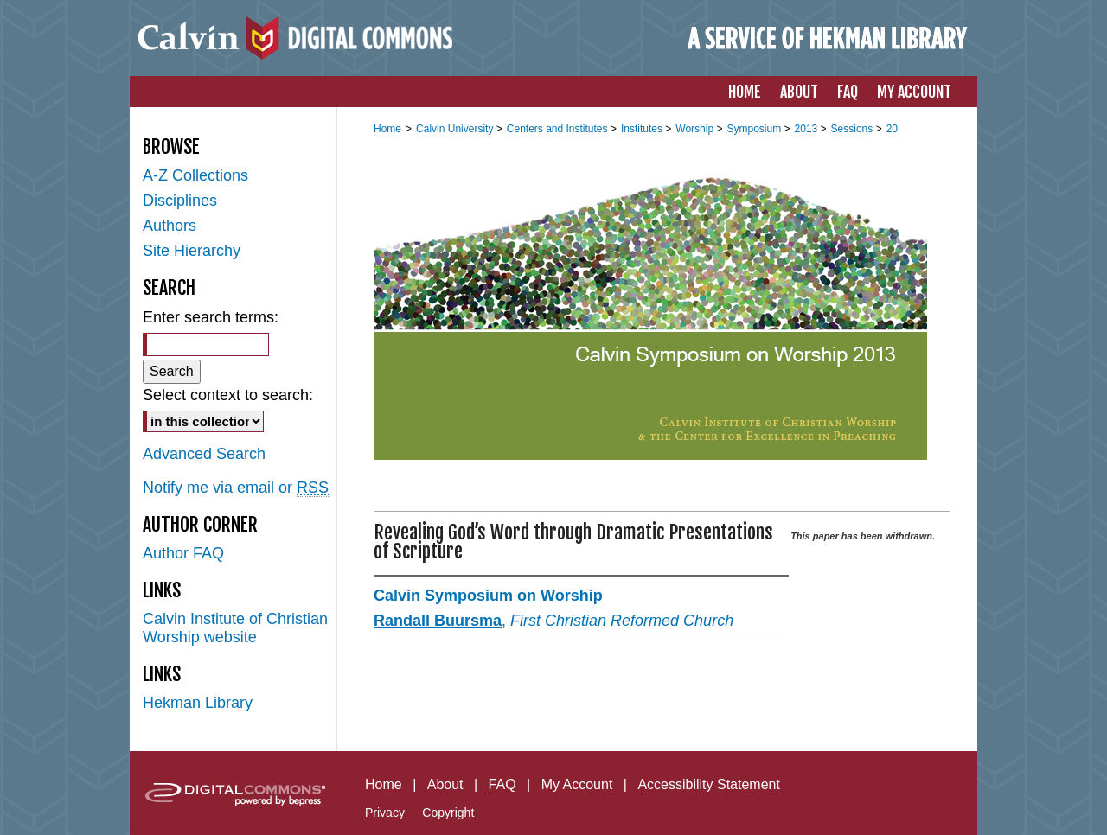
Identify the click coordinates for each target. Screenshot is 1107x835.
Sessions (853, 129)
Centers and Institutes (559, 129)
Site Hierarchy (191, 250)
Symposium (755, 129)
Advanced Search (204, 453)
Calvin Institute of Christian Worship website (235, 628)
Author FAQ (183, 553)
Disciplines (180, 200)
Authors (169, 225)
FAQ (502, 784)
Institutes (643, 129)
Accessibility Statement (708, 784)
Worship (695, 129)
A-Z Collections (195, 175)
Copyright (448, 812)
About (445, 784)
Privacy (385, 812)
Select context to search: (228, 395)
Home (387, 129)
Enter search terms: (210, 317)
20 (892, 129)
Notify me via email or (236, 488)
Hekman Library (198, 702)
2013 (808, 129)
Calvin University (456, 129)
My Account (577, 784)
